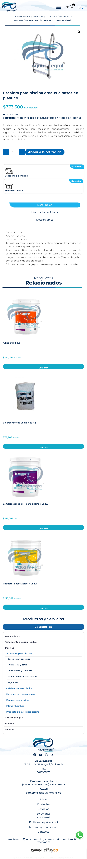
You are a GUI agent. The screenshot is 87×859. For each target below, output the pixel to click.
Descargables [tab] (44, 219)
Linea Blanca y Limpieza (20, 670)
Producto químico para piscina (22, 712)
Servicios (10, 729)
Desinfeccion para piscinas (20, 694)
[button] (79, 31)
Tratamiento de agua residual (21, 642)
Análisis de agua (14, 717)
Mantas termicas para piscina (22, 676)
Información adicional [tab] (45, 212)
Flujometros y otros (17, 665)
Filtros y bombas (15, 706)
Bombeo (9, 723)
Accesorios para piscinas (45, 16)
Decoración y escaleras (58, 117)
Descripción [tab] (44, 205)
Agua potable (12, 636)
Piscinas (27, 16)
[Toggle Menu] (58, 7)
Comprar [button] (43, 367)
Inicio (18, 16)
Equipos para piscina (17, 700)
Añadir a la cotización (44, 152)
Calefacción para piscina (19, 688)
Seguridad (13, 682)
